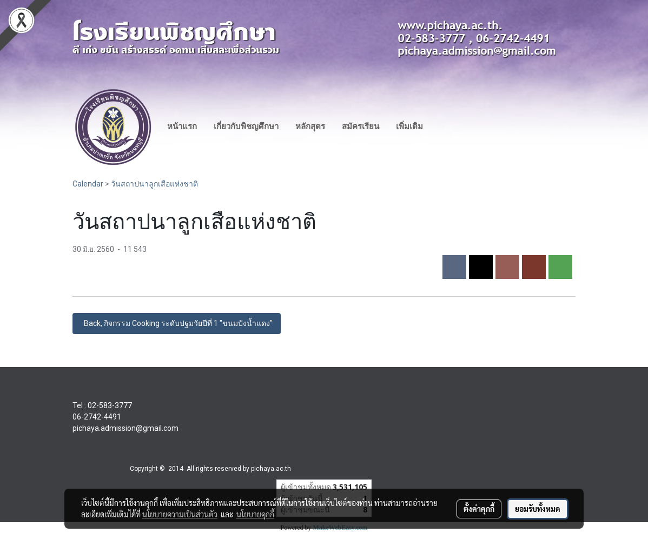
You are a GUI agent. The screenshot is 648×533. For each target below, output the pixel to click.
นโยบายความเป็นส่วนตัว (179, 514)
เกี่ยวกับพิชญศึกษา (246, 126)
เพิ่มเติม (409, 126)
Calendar (87, 183)
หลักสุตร (310, 126)
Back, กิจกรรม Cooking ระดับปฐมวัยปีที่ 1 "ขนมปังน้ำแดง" (177, 323)
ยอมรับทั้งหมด (537, 509)
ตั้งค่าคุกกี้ (479, 509)
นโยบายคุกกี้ (255, 514)
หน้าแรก (182, 126)
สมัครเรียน (360, 126)
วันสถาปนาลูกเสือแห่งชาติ (154, 183)
